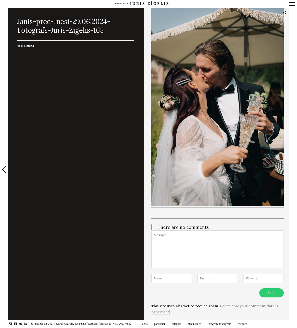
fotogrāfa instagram (219, 323)
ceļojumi (176, 323)
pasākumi (159, 323)
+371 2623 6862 (122, 323)
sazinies (242, 323)
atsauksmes (194, 323)
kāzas (144, 323)
